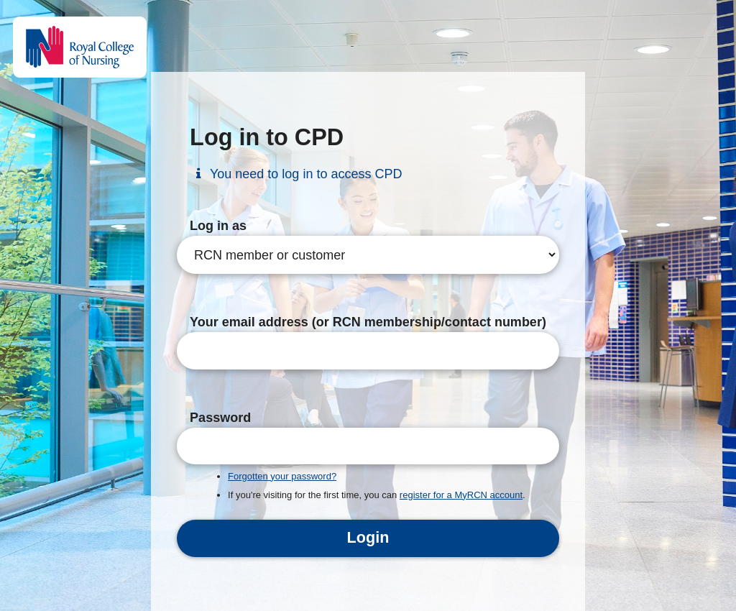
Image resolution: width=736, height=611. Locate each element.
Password (220, 417)
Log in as (218, 226)
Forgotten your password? (282, 476)
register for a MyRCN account (461, 495)
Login (368, 537)
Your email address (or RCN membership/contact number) (368, 322)
